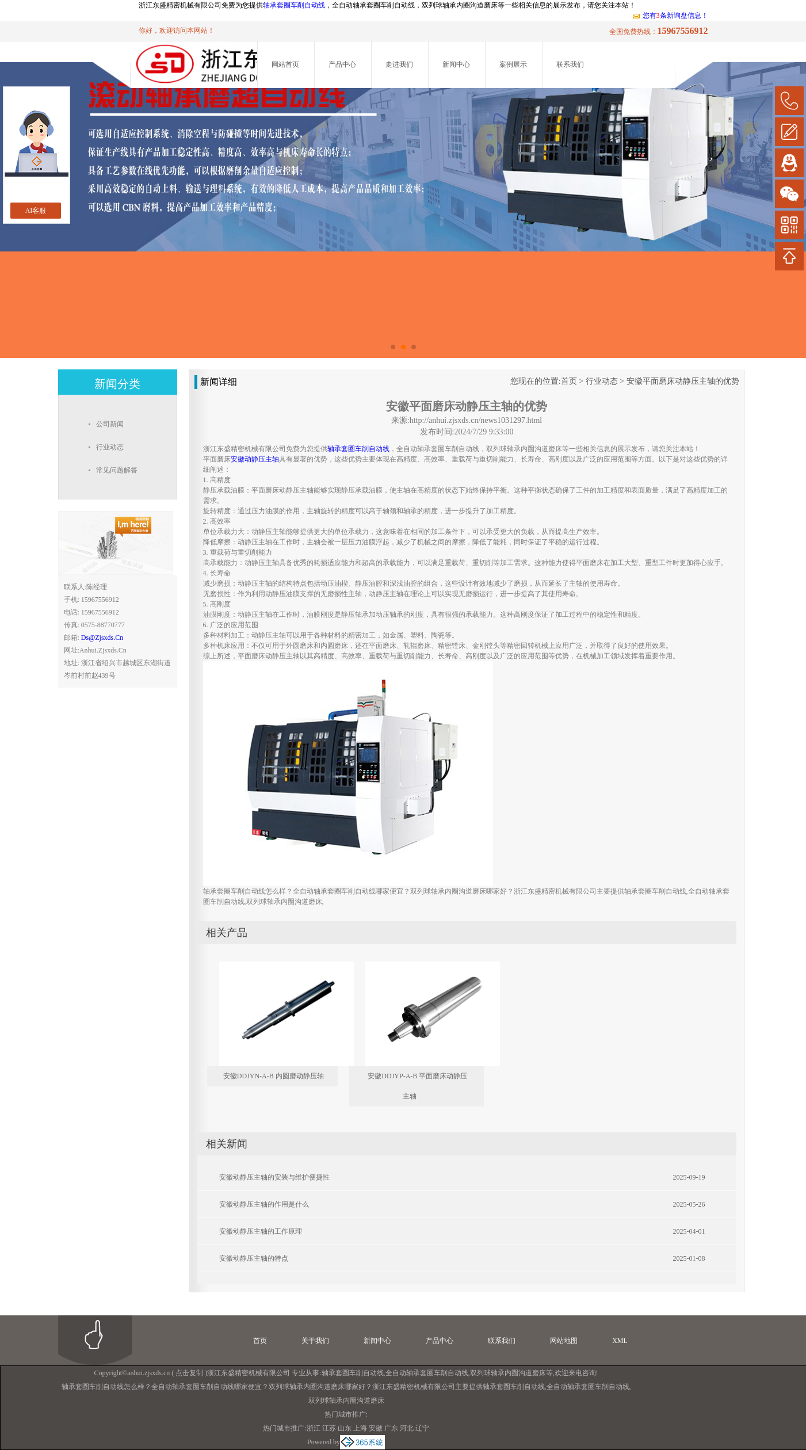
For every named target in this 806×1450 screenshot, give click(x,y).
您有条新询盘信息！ (670, 16)
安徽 (376, 1428)
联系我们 (570, 64)
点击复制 (189, 1373)
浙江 (313, 1428)
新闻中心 (456, 64)
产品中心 (342, 64)
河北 (407, 1428)
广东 (391, 1428)
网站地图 (564, 1341)
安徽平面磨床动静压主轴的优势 (683, 381)
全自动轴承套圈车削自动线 (426, 1373)
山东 (345, 1428)
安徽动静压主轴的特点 (253, 1258)
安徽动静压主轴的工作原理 (260, 1231)
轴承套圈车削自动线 (294, 5)
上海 (360, 1428)
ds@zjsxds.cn (102, 638)
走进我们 (399, 64)
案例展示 (513, 64)
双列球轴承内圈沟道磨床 (508, 1373)
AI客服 (36, 211)
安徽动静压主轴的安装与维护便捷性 (274, 1177)
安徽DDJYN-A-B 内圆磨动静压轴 (273, 1076)
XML (620, 1341)
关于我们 (315, 1341)
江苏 (329, 1428)
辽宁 (422, 1428)
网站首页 (285, 64)
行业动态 (602, 381)
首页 (569, 381)
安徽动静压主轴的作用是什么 (264, 1204)
